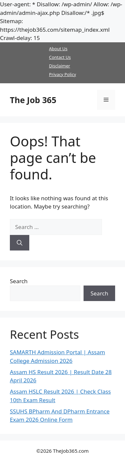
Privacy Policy (62, 74)
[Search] (19, 243)
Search (19, 281)
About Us (58, 49)
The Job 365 (33, 99)
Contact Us (60, 57)
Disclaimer (59, 66)
